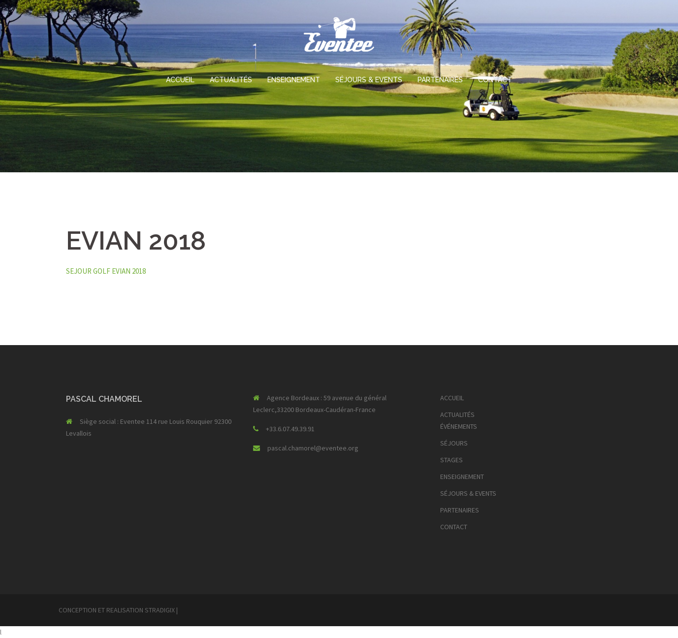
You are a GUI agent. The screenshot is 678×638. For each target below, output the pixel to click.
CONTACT (495, 80)
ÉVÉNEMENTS (458, 426)
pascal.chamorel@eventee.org (312, 448)
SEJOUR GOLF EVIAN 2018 (106, 271)
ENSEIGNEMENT (293, 80)
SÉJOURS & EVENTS (368, 80)
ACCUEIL (180, 80)
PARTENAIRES (440, 80)
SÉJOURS (454, 443)
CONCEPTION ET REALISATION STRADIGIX (117, 610)
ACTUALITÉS (231, 80)
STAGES (451, 459)
